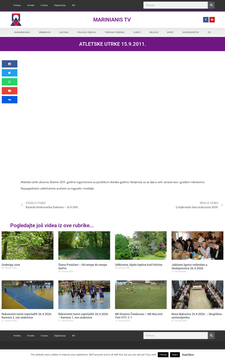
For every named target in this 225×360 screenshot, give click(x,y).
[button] (9, 64)
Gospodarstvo (190, 32)
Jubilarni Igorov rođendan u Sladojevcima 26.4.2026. (189, 266)
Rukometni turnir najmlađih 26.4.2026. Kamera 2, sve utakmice (27, 315)
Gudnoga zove (11, 264)
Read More (188, 354)
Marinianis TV (112, 20)
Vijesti (137, 32)
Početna (17, 5)
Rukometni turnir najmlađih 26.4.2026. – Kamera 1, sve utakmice (83, 315)
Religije (154, 32)
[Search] (211, 5)
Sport (170, 32)
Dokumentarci (22, 32)
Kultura (64, 32)
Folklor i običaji (86, 32)
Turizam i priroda (114, 32)
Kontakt (30, 5)
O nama (44, 5)
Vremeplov (45, 32)
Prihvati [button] (163, 354)
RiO (73, 5)
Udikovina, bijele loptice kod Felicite (138, 264)
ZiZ (209, 32)
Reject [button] (175, 354)
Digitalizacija (60, 5)
